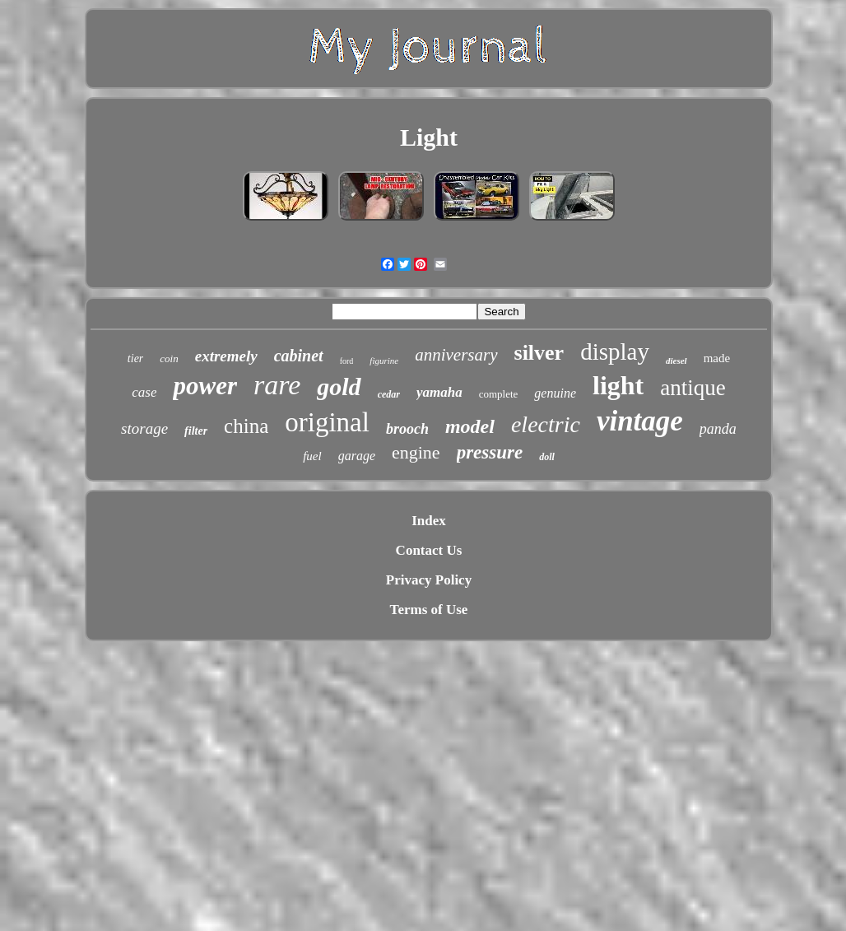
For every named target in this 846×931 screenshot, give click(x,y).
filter (195, 431)
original (327, 422)
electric (545, 424)
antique (692, 387)
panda (718, 429)
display (614, 351)
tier (135, 358)
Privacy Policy (429, 580)
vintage (640, 421)
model (470, 426)
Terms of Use (429, 609)
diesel (676, 360)
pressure (490, 452)
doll (547, 457)
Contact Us (429, 550)
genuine (555, 393)
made (717, 358)
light (618, 385)
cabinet (298, 356)
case (144, 392)
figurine (384, 360)
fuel (312, 456)
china (246, 426)
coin (169, 358)
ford (347, 360)
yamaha (439, 392)
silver (539, 353)
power (205, 385)
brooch (407, 429)
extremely (226, 356)
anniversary (456, 355)
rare (276, 385)
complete (498, 394)
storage (144, 428)
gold (338, 386)
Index (428, 520)
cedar (389, 394)
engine (416, 452)
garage (356, 456)
